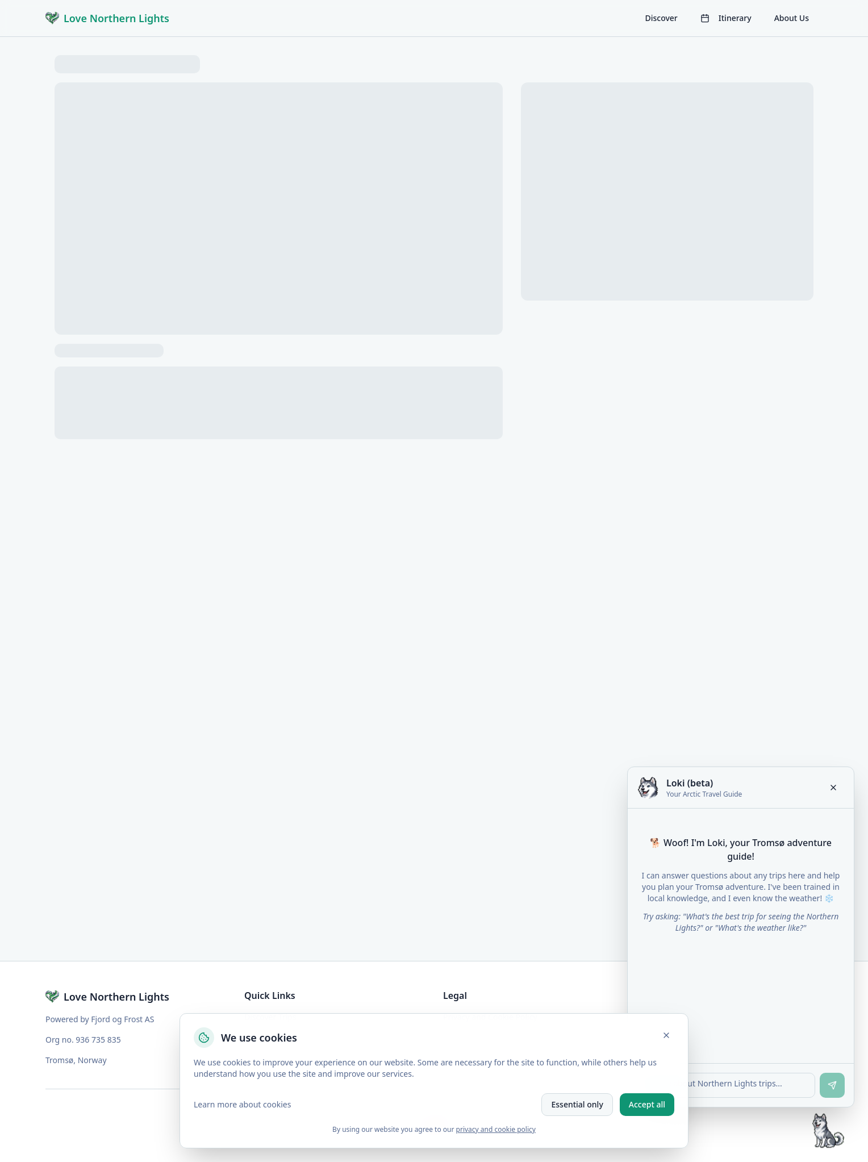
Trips (86, 60)
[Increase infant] (787, 265)
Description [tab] (168, 427)
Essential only (577, 1104)
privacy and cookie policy (496, 1129)
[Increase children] (787, 237)
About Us (791, 18)
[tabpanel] (279, 550)
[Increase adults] (787, 210)
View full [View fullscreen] (81, 364)
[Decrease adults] (732, 210)
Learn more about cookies (242, 1104)
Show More (84, 583)
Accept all (647, 1104)
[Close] (666, 1035)
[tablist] (279, 428)
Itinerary (726, 18)
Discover (661, 18)
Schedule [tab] (389, 427)
